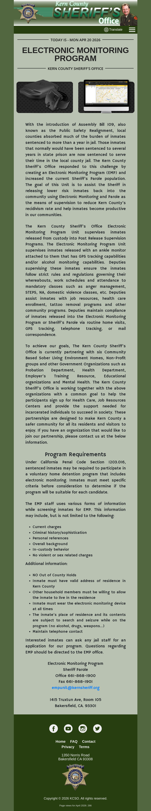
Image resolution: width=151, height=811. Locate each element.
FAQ (74, 741)
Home (61, 741)
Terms (84, 747)
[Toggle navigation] (132, 30)
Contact (88, 741)
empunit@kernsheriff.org (75, 687)
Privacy (68, 747)
